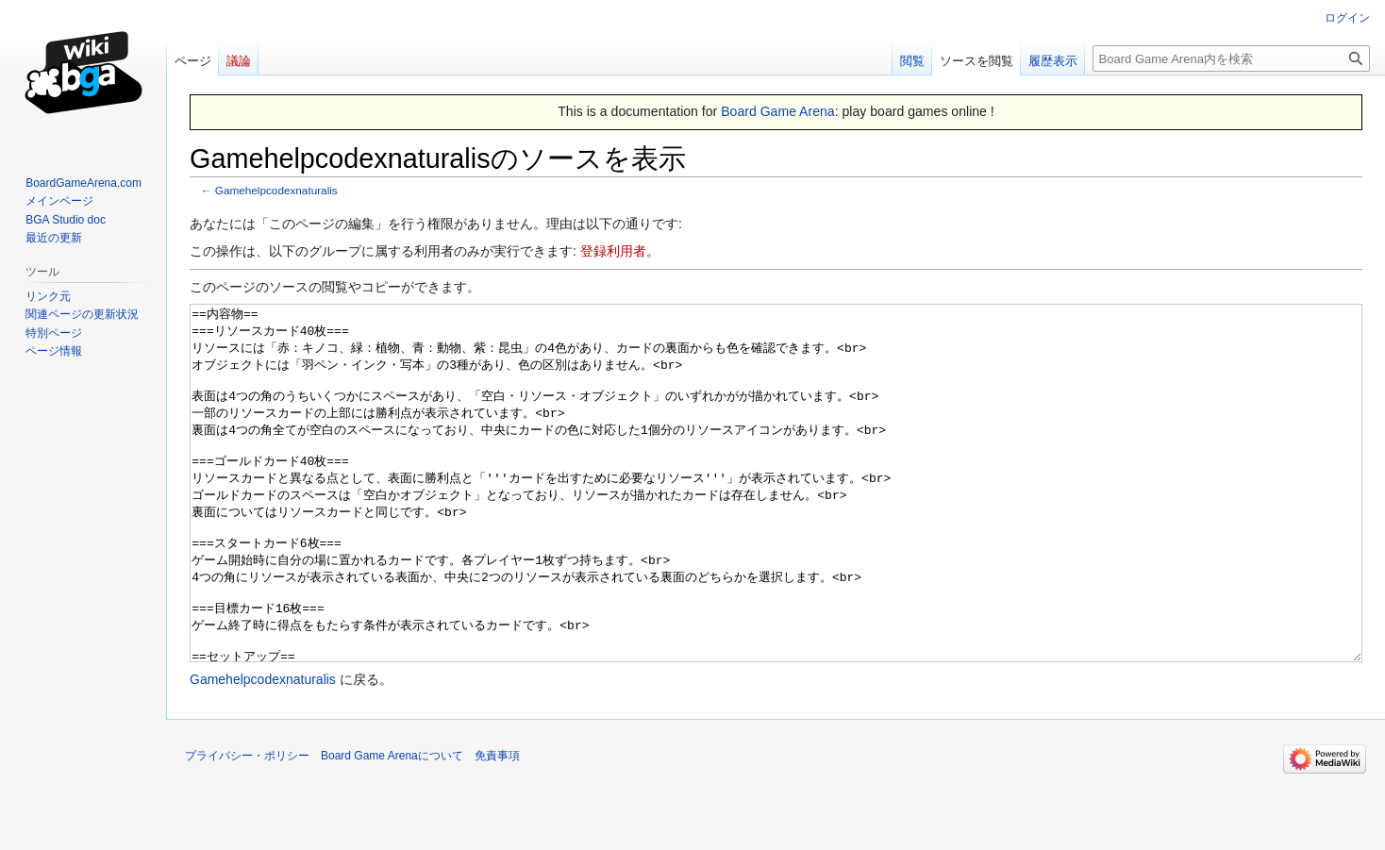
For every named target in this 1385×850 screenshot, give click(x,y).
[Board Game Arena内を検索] (1231, 58)
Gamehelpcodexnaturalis (276, 190)
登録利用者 (613, 250)
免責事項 (497, 826)
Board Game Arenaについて (392, 826)
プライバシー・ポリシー (247, 826)
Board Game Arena (778, 111)
